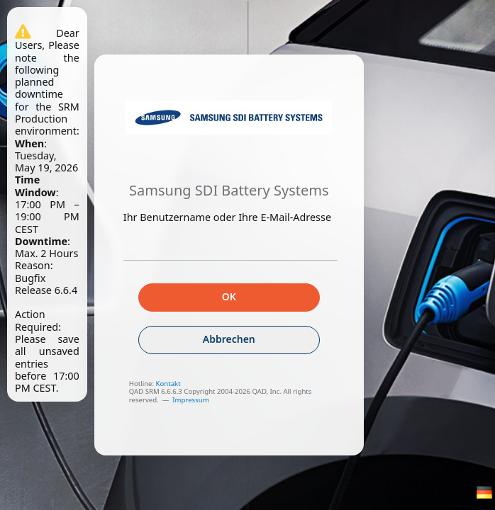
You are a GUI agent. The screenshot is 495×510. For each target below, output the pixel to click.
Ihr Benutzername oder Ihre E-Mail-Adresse (227, 217)
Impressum (190, 399)
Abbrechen (229, 339)
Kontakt (168, 383)
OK (229, 296)
